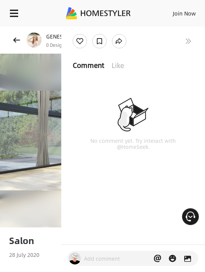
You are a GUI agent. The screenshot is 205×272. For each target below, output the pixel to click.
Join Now (184, 13)
